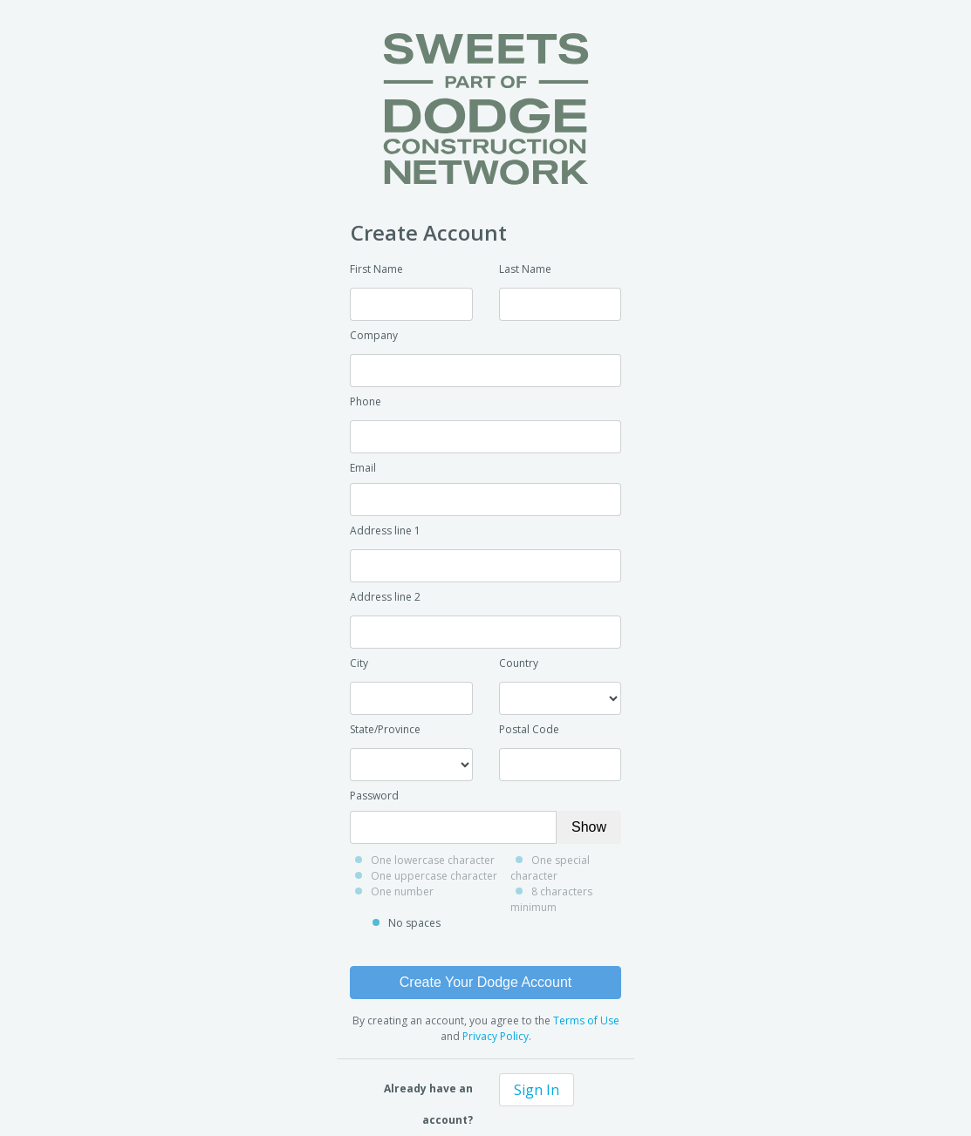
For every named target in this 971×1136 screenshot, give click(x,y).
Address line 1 (385, 530)
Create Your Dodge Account (485, 982)
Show (588, 827)
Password (374, 795)
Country (518, 663)
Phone (365, 401)
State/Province (385, 729)
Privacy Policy (495, 1036)
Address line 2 (385, 596)
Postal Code (529, 729)
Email (363, 467)
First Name (376, 269)
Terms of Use (586, 1020)
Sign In (536, 1089)
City (359, 663)
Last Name (525, 269)
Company (374, 335)
